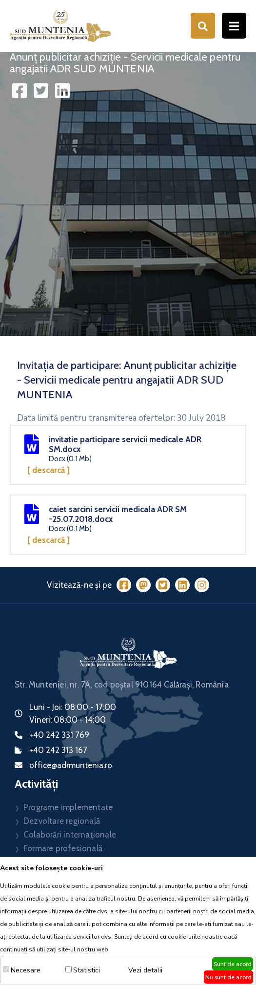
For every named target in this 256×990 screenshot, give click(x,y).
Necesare (25, 970)
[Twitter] (162, 585)
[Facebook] (123, 585)
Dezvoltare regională (61, 821)
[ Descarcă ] (48, 470)
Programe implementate (68, 807)
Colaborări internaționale (69, 834)
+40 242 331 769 (59, 735)
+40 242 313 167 (58, 750)
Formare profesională (62, 848)
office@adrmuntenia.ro (70, 765)
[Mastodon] (143, 585)
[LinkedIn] (182, 585)
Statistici (86, 970)
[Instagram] (201, 585)
